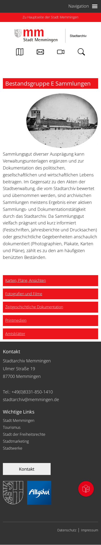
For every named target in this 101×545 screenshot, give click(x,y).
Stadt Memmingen (18, 420)
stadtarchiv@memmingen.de (31, 399)
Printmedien (15, 320)
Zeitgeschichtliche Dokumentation (34, 307)
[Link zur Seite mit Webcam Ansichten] (60, 53)
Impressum (89, 530)
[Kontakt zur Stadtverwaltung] (40, 53)
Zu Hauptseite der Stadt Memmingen (50, 17)
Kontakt (26, 469)
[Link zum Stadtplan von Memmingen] (19, 53)
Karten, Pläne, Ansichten (25, 280)
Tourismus (11, 427)
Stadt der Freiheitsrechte (24, 434)
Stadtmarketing (16, 441)
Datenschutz (66, 530)
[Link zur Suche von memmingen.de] (81, 53)
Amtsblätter (15, 333)
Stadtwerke (12, 448)
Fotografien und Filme (23, 293)
